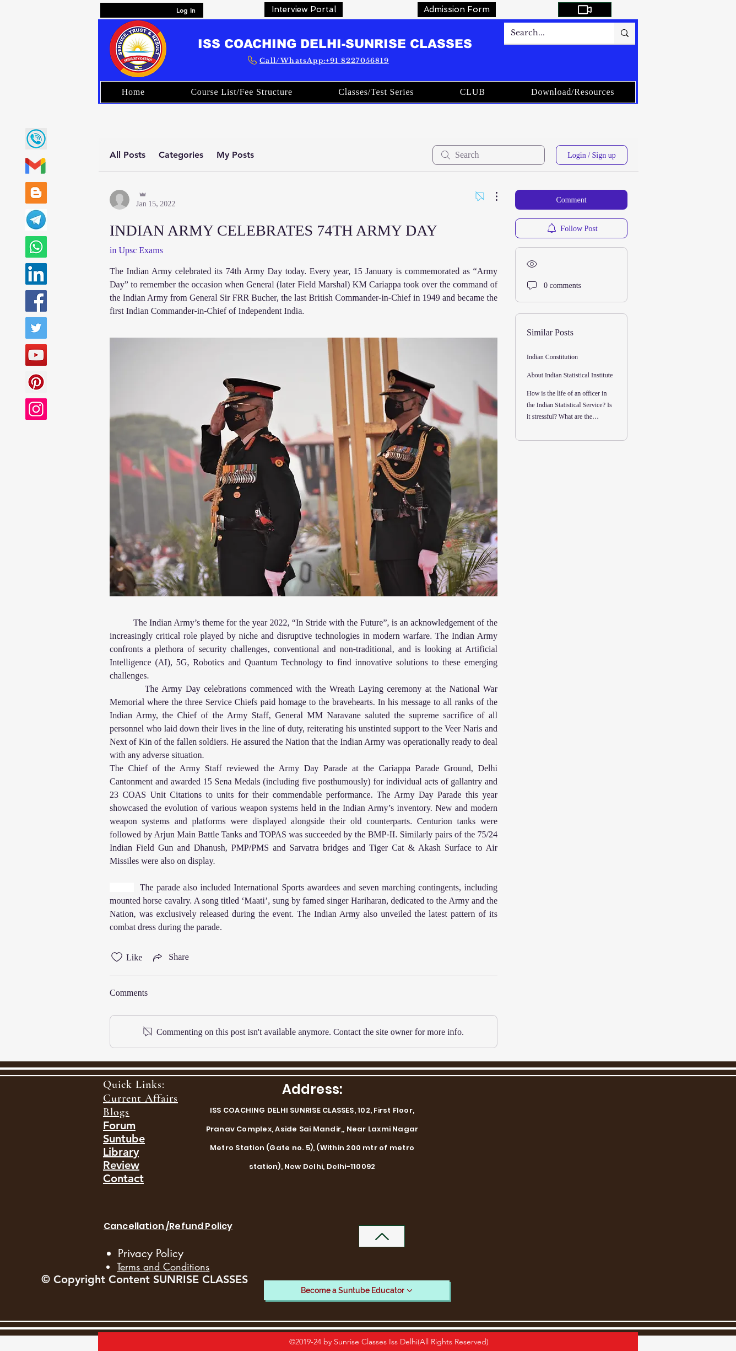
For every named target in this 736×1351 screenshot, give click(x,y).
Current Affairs (140, 1098)
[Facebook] (36, 301)
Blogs (116, 1112)
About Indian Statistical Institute (570, 375)
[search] (488, 155)
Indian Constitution (552, 357)
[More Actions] (490, 196)
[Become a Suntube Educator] (357, 1290)
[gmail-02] (36, 166)
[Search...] (551, 33)
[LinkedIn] (36, 274)
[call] (36, 138)
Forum (119, 1125)
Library (121, 1151)
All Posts (127, 154)
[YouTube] (36, 355)
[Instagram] (36, 409)
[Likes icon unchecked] (117, 957)
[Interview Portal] (303, 9)
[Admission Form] (457, 9)
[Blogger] (36, 193)
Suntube (124, 1138)
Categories (181, 154)
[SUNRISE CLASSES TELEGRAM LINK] (36, 220)
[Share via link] (169, 957)
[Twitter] (36, 328)
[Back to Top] (382, 1236)
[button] (472, 92)
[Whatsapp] (36, 247)
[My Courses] (584, 9)
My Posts (235, 154)
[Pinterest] (36, 382)
